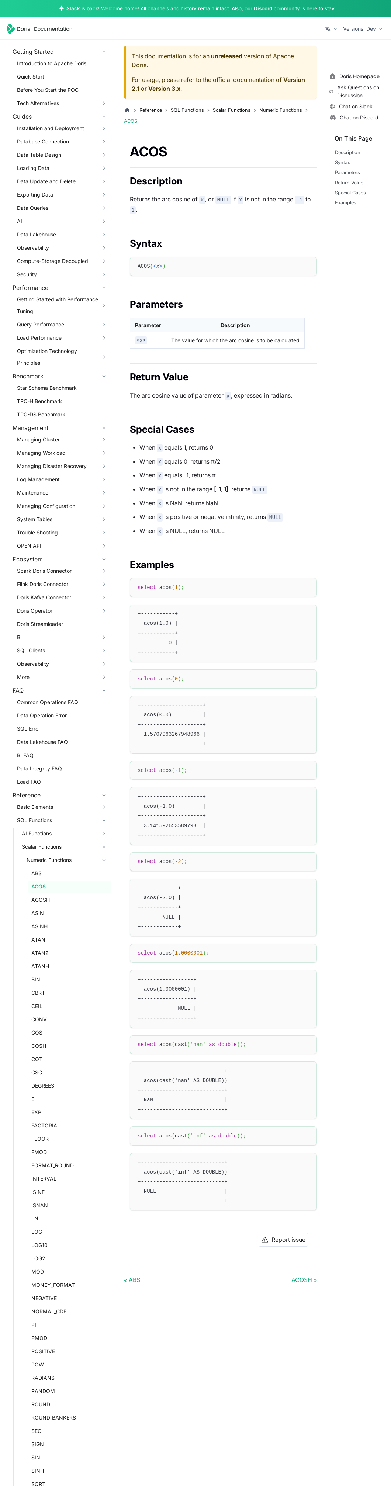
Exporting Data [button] (35, 194)
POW (37, 1364)
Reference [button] (27, 795)
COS (36, 1032)
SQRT (38, 1484)
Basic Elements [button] (35, 807)
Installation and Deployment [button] (50, 128)
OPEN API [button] (29, 546)
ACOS (38, 886)
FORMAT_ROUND (52, 1165)
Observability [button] (33, 248)
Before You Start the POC (48, 90)
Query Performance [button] (40, 324)
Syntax (342, 162)
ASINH (39, 926)
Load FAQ (29, 782)
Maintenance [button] (32, 492)
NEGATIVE (44, 1298)
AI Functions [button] (37, 833)
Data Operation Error (42, 715)
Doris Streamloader (40, 624)
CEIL (36, 1006)
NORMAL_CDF (48, 1311)
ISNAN (39, 1205)
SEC (36, 1431)
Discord (263, 8)
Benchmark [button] (28, 376)
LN (34, 1218)
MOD (37, 1271)
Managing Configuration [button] (46, 506)
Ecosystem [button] (28, 559)
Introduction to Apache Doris (51, 63)
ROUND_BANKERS (53, 1417)
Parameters (347, 172)
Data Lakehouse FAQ (42, 742)
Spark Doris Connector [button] (44, 571)
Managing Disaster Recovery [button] (52, 466)
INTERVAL (43, 1178)
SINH (37, 1471)
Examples (345, 202)
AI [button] (19, 221)
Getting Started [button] (33, 51)
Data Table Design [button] (39, 155)
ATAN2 (40, 953)
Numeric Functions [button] (49, 860)
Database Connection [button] (43, 141)
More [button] (23, 677)
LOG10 (39, 1245)
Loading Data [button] (33, 168)
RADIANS (43, 1378)
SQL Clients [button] (31, 650)
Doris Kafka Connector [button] (44, 597)
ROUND (40, 1404)
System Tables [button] (34, 519)
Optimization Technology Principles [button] (47, 357)
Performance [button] (30, 287)
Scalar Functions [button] (42, 847)
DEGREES (42, 1085)
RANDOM (43, 1391)
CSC (36, 1072)
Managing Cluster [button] (38, 439)
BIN (35, 979)
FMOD (39, 1152)
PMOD (39, 1338)
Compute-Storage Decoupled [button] (52, 261)
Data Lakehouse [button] (36, 234)
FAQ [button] (18, 690)
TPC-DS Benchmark (41, 414)
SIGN (37, 1444)
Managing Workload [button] (41, 453)
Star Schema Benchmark (47, 388)
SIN (35, 1457)
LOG (36, 1232)
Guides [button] (22, 116)
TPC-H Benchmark (39, 401)
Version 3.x (164, 88)
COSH (38, 1046)
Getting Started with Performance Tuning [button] (57, 305)
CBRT (38, 993)
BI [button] (19, 637)
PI (33, 1324)
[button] (332, 29)
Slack (73, 8)
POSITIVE (43, 1351)
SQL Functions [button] (34, 820)
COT (36, 1059)
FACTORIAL (45, 1125)
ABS (36, 873)
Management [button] (30, 428)
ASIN (37, 913)
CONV (39, 1019)
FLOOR (40, 1139)
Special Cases (350, 192)
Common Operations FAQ (47, 702)
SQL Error (28, 728)
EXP (36, 1112)
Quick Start (30, 76)
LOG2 (38, 1258)
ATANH (40, 966)
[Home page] (127, 110)
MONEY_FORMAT (53, 1285)
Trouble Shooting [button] (37, 532)
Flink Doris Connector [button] (42, 584)
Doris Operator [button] (34, 610)
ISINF (38, 1192)
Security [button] (27, 274)
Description (347, 152)
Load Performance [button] (39, 338)
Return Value (349, 183)
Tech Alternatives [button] (38, 103)
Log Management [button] (38, 479)
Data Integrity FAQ (39, 768)
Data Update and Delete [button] (46, 181)
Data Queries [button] (32, 208)
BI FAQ (25, 755)
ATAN (38, 939)
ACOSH (40, 900)
